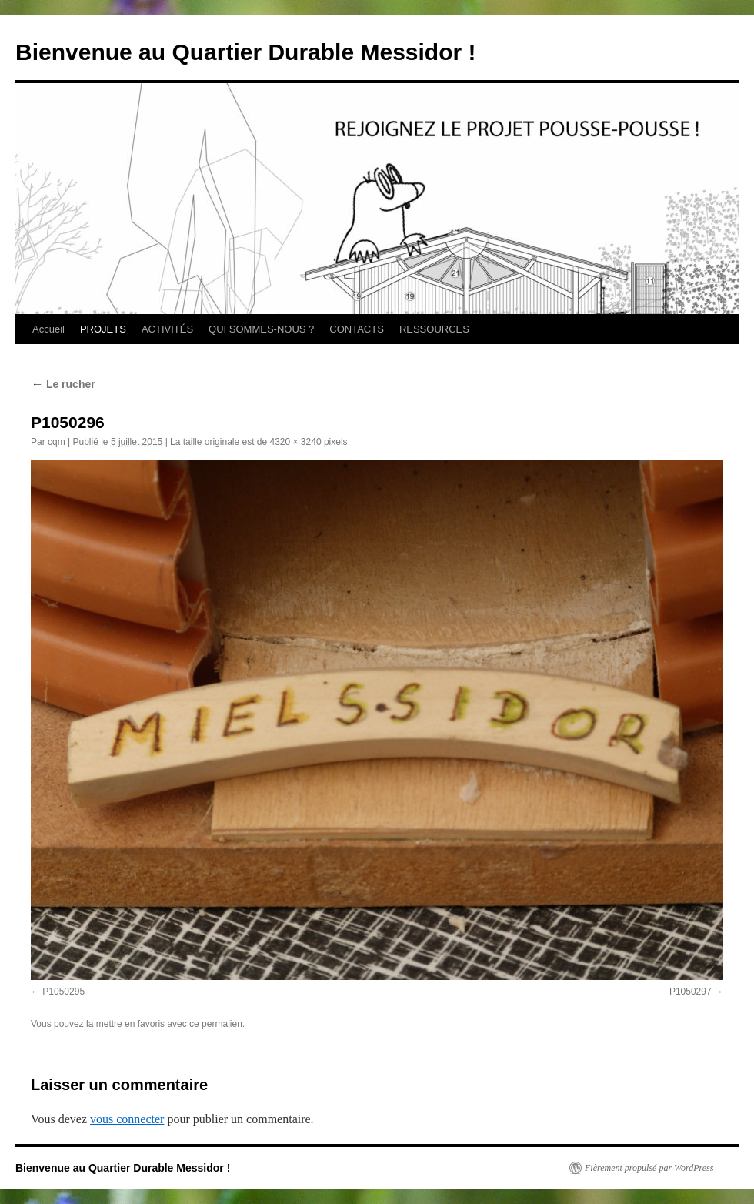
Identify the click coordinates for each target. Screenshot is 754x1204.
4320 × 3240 (296, 441)
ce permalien (215, 1023)
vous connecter (127, 1118)
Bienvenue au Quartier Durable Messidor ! (245, 52)
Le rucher (63, 384)
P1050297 (690, 991)
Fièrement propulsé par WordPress (649, 1167)
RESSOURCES (434, 329)
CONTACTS (356, 329)
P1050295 (63, 991)
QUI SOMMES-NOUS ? (261, 329)
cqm (56, 441)
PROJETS (103, 329)
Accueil (48, 329)
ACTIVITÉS (167, 329)
